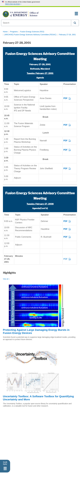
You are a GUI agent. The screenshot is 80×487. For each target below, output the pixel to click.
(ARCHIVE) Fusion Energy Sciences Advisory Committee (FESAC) (30, 35)
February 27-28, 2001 (67, 35)
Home (5, 32)
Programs (14, 32)
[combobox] (36, 23)
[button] (75, 23)
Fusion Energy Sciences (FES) (32, 32)
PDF (65, 98)
